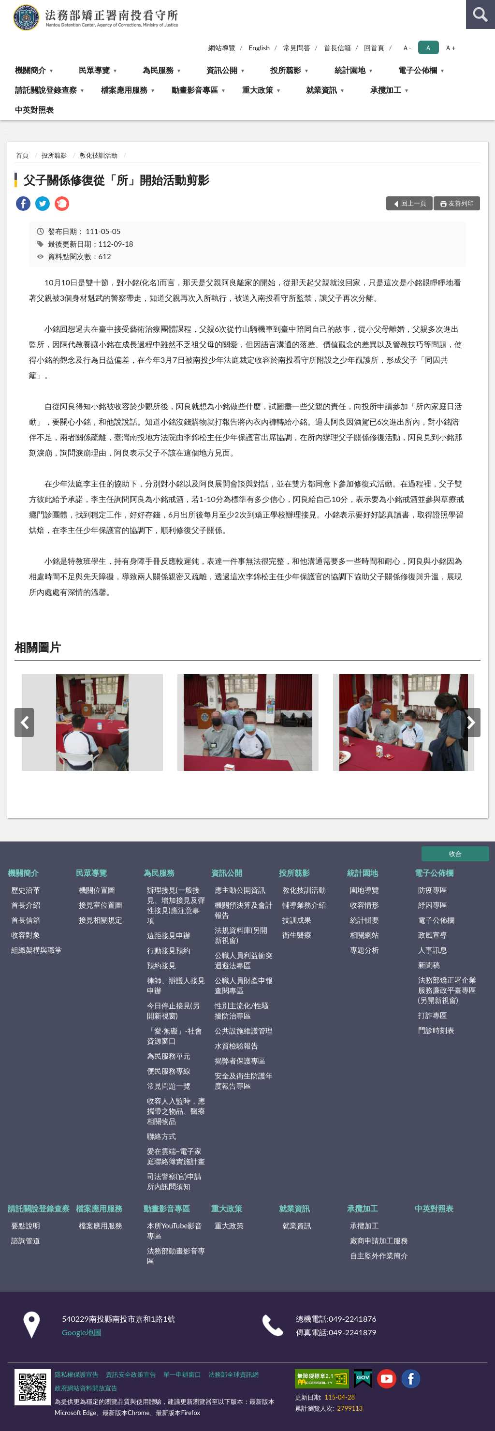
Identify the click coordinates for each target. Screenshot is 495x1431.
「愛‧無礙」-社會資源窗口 (175, 1035)
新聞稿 (429, 964)
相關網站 (364, 934)
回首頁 (374, 48)
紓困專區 (432, 904)
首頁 (22, 155)
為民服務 (158, 69)
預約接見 (161, 965)
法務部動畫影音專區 (176, 1255)
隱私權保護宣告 (77, 1374)
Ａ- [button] (406, 48)
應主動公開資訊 (240, 889)
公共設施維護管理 (244, 1030)
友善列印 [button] (461, 203)
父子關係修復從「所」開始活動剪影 (116, 180)
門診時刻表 (436, 1030)
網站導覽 (221, 48)
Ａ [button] (428, 48)
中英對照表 (34, 109)
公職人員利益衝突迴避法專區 (244, 960)
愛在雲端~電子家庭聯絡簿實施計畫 (176, 1156)
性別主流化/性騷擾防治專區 (242, 1010)
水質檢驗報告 (236, 1045)
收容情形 (364, 904)
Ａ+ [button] (450, 48)
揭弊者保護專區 (240, 1060)
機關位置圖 (97, 889)
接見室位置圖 (100, 904)
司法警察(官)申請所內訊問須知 (174, 1181)
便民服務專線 (168, 1070)
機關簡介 (30, 69)
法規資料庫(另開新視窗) (241, 935)
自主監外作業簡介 (379, 1255)
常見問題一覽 (168, 1085)
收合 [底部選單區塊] (455, 853)
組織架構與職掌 (36, 949)
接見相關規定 (100, 919)
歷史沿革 (25, 889)
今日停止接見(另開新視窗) (173, 1010)
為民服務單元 (168, 1055)
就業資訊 (321, 89)
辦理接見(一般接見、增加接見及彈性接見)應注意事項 (176, 905)
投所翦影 (285, 69)
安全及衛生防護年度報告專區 (244, 1080)
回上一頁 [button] (413, 203)
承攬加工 (385, 89)
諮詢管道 (25, 1240)
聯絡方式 (161, 1136)
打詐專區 (432, 1015)
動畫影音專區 (195, 89)
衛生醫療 (296, 934)
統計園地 (350, 69)
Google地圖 (82, 1332)
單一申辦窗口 (182, 1374)
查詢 (480, 14)
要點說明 (25, 1225)
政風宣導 (432, 934)
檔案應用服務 (124, 89)
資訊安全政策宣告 (131, 1374)
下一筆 (470, 722)
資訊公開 (221, 69)
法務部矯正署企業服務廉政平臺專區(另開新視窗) (447, 989)
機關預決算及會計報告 (244, 909)
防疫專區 (432, 889)
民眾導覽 (94, 69)
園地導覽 (364, 889)
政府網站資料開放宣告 (86, 1388)
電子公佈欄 (417, 69)
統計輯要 (364, 919)
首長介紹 (25, 904)
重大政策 (257, 89)
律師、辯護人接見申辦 (176, 985)
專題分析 (364, 949)
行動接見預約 (168, 950)
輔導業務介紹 (304, 904)
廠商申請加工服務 (379, 1240)
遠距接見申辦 (168, 935)
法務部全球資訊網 (233, 1374)
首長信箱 (337, 48)
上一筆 (24, 722)
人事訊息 (432, 949)
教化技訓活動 (98, 155)
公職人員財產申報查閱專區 (244, 985)
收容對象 (25, 934)
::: (7, 7)
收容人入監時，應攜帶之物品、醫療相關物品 (176, 1110)
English (259, 48)
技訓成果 (296, 919)
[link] (23, 204)
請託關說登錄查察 (46, 89)
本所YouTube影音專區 (175, 1230)
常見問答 (296, 48)
